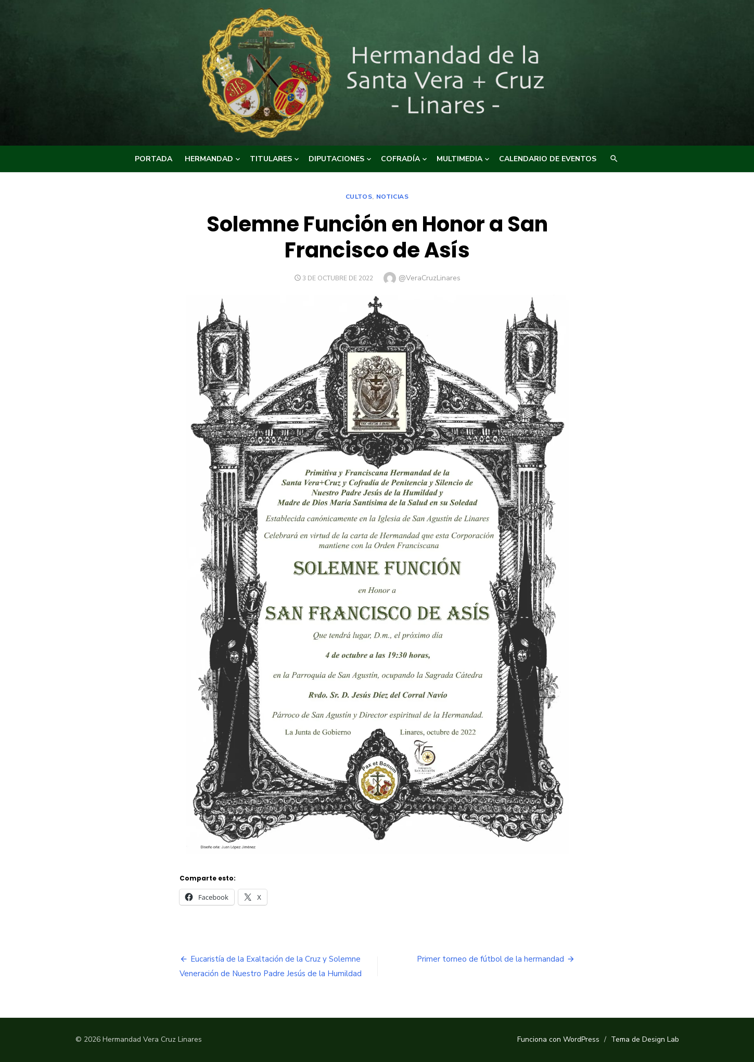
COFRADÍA (400, 159)
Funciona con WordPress (558, 1039)
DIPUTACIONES (336, 159)
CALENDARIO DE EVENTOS (547, 159)
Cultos (359, 196)
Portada (153, 159)
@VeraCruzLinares (430, 278)
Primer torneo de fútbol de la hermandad (490, 959)
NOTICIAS (392, 196)
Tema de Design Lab (645, 1039)
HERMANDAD (209, 159)
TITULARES (271, 159)
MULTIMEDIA (459, 159)
